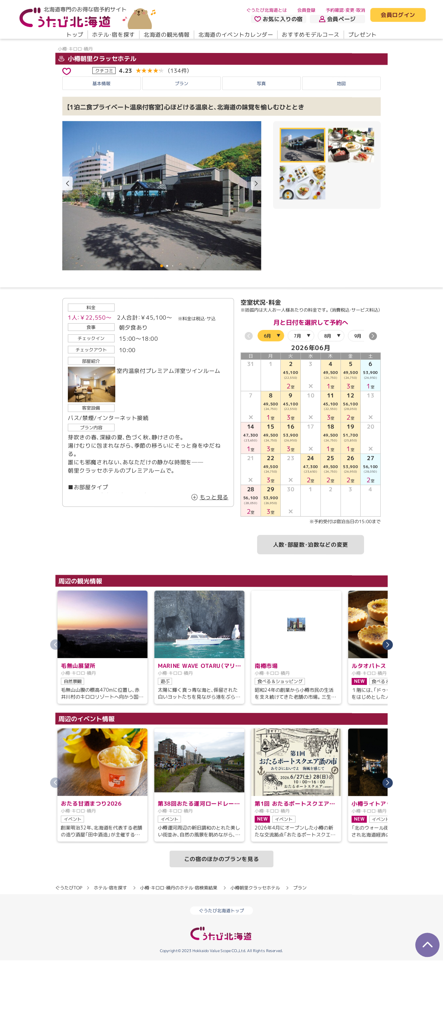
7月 (297, 387)
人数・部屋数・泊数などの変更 (310, 596)
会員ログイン (398, 15)
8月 (327, 387)
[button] (256, 235)
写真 (261, 135)
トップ (74, 34)
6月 (267, 387)
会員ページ (337, 19)
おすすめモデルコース (310, 34)
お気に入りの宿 (278, 19)
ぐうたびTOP (68, 939)
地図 (341, 135)
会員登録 (306, 10)
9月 (357, 387)
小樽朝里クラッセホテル (97, 110)
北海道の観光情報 (167, 34)
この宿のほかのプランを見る (221, 910)
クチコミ (104, 122)
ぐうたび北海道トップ (221, 962)
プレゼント (362, 34)
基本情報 (101, 135)
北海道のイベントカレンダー (235, 34)
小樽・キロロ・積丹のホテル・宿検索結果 (178, 939)
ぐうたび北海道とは (266, 10)
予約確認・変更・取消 (345, 10)
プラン (181, 135)
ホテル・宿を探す (113, 34)
